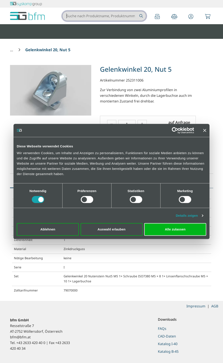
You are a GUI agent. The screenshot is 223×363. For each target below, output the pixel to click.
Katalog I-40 (167, 343)
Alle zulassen (175, 229)
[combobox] (104, 16)
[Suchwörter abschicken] (141, 16)
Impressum (195, 306)
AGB (214, 306)
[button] (191, 17)
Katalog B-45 (168, 351)
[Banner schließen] (204, 130)
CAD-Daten (167, 336)
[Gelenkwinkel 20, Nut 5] (47, 49)
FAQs (162, 328)
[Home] (12, 49)
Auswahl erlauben (111, 229)
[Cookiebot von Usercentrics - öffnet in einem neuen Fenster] (175, 130)
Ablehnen (47, 229)
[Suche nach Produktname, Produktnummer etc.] (141, 16)
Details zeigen (187, 215)
